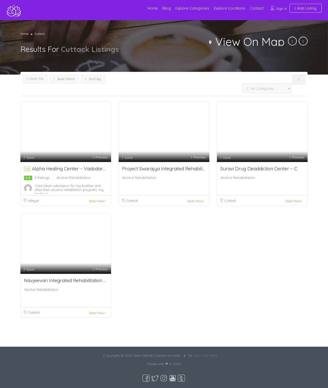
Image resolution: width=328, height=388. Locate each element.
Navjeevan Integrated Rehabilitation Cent (69, 280)
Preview (100, 157)
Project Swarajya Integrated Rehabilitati (165, 169)
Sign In (281, 8)
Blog (166, 8)
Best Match (64, 79)
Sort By (93, 79)
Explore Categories (192, 8)
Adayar (33, 201)
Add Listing (305, 8)
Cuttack (132, 201)
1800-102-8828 (205, 355)
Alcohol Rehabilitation (73, 178)
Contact (257, 8)
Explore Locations (229, 8)
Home (152, 8)
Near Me (35, 78)
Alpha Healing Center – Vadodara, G (74, 169)
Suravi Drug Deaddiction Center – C (258, 169)
